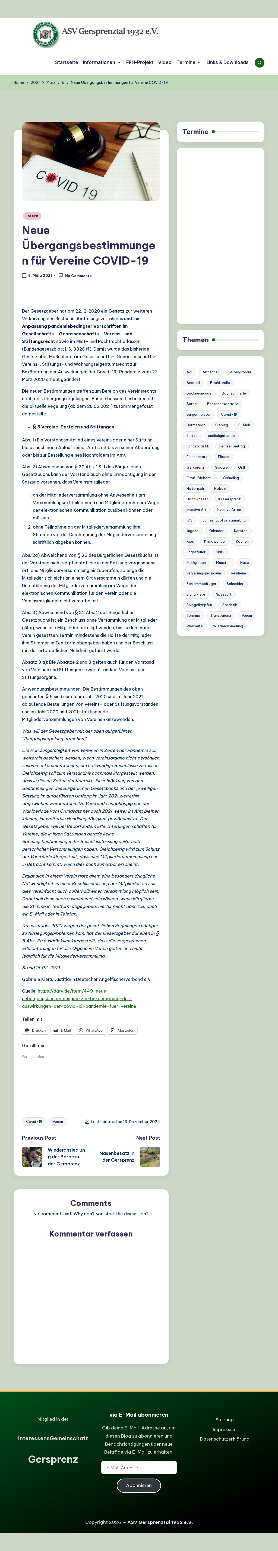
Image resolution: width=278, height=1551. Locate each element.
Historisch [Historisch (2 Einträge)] (195, 488)
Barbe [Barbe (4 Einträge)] (192, 404)
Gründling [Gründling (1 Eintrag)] (231, 478)
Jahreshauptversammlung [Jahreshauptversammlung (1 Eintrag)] (224, 520)
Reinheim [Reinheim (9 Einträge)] (238, 573)
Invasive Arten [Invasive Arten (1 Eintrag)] (229, 509)
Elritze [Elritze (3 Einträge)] (192, 435)
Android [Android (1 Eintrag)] (193, 382)
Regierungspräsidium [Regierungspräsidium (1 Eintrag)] (204, 573)
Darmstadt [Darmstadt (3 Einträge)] (196, 425)
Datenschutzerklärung (224, 1439)
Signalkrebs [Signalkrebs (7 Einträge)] (196, 594)
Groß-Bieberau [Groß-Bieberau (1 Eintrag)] (200, 478)
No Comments (75, 275)
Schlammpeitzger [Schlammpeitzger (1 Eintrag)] (201, 583)
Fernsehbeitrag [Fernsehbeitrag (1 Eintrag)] (232, 446)
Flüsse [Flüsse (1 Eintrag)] (223, 457)
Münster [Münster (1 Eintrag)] (223, 562)
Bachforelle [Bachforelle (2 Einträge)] (220, 382)
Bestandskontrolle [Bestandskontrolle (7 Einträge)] (222, 404)
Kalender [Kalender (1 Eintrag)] (216, 531)
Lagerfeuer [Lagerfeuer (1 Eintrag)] (196, 552)
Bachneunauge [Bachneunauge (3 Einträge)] (199, 393)
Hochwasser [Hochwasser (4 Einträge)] (197, 499)
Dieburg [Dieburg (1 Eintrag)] (221, 425)
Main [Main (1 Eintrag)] (220, 552)
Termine (195, 132)
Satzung (225, 1420)
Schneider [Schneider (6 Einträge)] (235, 583)
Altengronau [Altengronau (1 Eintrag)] (240, 372)
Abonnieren (139, 1485)
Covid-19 (34, 1121)
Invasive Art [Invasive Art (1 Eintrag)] (197, 509)
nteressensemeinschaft (53, 1438)
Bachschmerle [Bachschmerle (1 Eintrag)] (234, 393)
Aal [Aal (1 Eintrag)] (189, 372)
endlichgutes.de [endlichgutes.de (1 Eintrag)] (221, 435)
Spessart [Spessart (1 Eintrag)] (224, 594)
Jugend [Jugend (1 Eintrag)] (192, 531)
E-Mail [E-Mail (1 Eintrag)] (244, 425)
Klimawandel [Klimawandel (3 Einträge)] (215, 541)
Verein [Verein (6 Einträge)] (247, 615)
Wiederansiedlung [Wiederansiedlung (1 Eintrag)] (228, 626)
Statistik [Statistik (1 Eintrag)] (229, 605)
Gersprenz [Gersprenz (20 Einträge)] (195, 467)
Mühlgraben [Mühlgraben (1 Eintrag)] (196, 562)
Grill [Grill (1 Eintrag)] (241, 467)
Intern (32, 216)
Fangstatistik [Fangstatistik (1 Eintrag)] (198, 446)
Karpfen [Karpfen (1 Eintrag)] (241, 531)
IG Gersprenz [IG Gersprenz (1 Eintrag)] (229, 499)
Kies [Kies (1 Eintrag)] (190, 541)
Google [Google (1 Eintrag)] (221, 467)
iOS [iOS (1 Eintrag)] (189, 520)
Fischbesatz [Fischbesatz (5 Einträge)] (197, 457)
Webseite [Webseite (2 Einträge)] (195, 626)
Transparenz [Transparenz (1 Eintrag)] (220, 615)
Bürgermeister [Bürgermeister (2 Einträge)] (199, 414)
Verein (58, 1121)
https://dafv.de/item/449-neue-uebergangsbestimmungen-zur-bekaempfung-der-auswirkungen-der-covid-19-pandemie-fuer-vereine (79, 998)
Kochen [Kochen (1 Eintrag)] (242, 541)
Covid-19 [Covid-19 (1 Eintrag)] (229, 414)
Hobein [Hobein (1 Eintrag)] (220, 488)
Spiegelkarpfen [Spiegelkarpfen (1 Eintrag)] (199, 605)
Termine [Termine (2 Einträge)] (193, 615)
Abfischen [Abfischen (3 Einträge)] (211, 372)
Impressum (225, 1429)
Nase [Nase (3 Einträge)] (244, 562)
